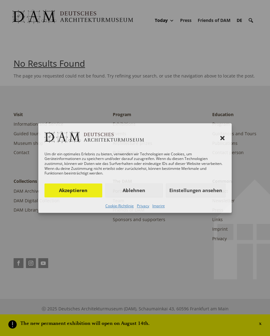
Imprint (158, 205)
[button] (222, 138)
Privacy (143, 205)
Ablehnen (134, 190)
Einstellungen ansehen (195, 190)
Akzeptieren (73, 190)
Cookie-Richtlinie (119, 205)
